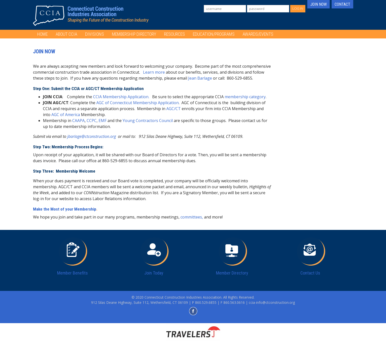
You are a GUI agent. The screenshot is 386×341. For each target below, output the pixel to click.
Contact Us (310, 273)
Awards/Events (258, 34)
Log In (297, 8)
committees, (191, 217)
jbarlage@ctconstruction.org (91, 136)
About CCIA (66, 34)
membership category (245, 96)
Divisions (94, 34)
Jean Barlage (200, 78)
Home (42, 34)
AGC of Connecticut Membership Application (137, 102)
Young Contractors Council (148, 120)
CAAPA (78, 120)
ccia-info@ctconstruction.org (272, 302)
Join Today (153, 273)
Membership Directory (134, 34)
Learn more (154, 72)
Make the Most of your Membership (64, 209)
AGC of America (65, 114)
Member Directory (232, 273)
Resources (174, 34)
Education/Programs (214, 34)
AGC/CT (174, 108)
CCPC (92, 120)
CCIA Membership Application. (121, 96)
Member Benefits (72, 273)
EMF (102, 120)
